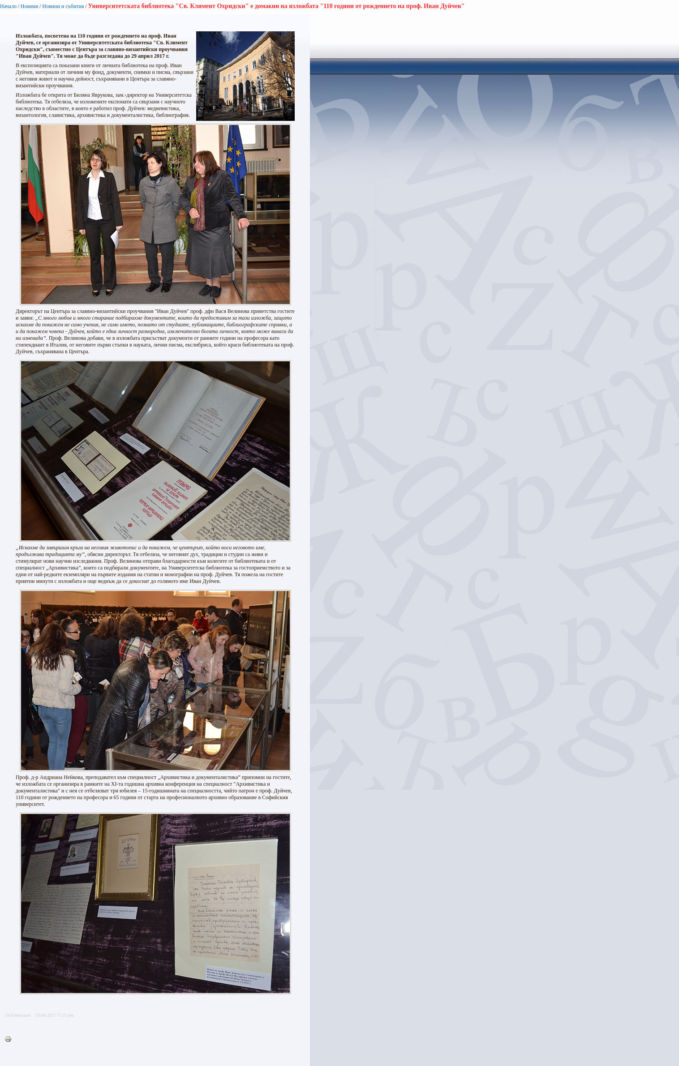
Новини (30, 6)
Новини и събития (63, 6)
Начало (8, 6)
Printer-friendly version (10, 1040)
